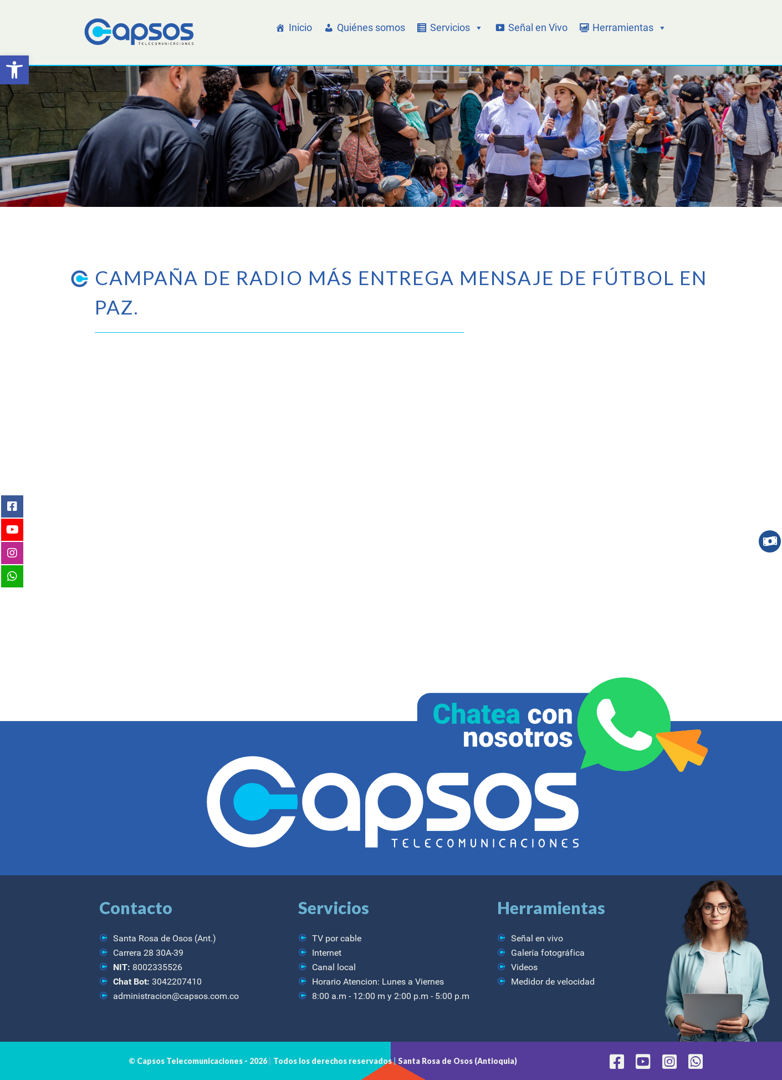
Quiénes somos (371, 27)
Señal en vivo (537, 938)
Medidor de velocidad (553, 981)
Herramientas (629, 28)
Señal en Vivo (538, 27)
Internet (326, 952)
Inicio (300, 27)
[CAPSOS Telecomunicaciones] (138, 32)
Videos (524, 967)
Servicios (456, 28)
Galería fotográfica (548, 952)
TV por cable (336, 938)
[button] (14, 69)
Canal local (334, 967)
